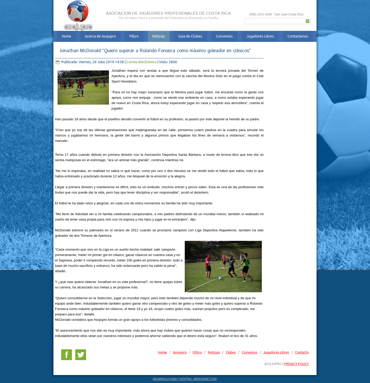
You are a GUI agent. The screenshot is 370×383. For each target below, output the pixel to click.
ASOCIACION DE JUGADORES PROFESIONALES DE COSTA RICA (168, 13)
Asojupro (180, 352)
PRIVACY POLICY (296, 364)
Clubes (231, 352)
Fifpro (134, 36)
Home (66, 36)
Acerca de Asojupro (100, 36)
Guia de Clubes (190, 36)
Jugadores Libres (260, 36)
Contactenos (298, 36)
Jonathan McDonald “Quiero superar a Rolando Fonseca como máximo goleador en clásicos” (155, 51)
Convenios (224, 36)
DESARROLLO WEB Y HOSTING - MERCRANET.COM (185, 379)
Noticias (158, 36)
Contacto (302, 352)
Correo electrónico (141, 62)
